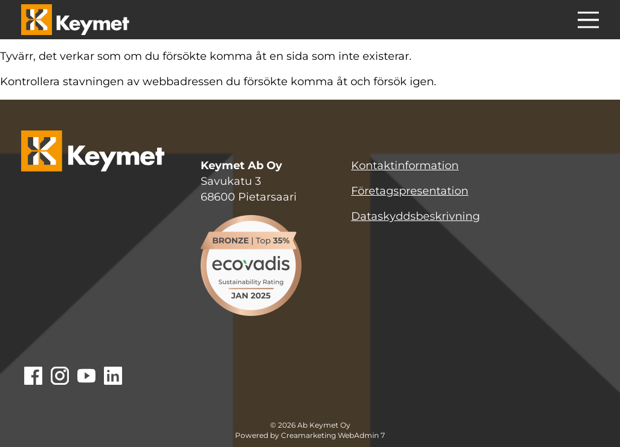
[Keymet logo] (75, 19)
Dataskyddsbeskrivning (415, 216)
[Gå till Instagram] (60, 377)
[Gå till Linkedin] (113, 377)
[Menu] (588, 21)
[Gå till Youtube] (86, 377)
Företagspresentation (409, 191)
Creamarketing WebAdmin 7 (333, 435)
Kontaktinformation (405, 165)
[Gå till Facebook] (33, 377)
